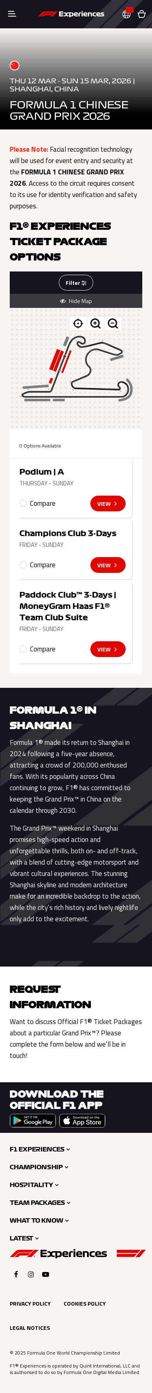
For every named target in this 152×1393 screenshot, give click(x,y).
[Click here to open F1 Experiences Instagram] (31, 1274)
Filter (76, 282)
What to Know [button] (36, 1220)
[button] (129, 14)
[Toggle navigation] (12, 14)
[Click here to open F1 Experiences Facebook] (16, 1274)
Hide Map (76, 301)
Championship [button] (36, 1167)
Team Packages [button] (37, 1203)
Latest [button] (21, 1238)
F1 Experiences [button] (37, 1149)
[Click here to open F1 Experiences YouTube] (45, 1274)
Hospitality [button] (31, 1185)
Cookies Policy (85, 1303)
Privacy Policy (30, 1303)
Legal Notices (30, 1327)
